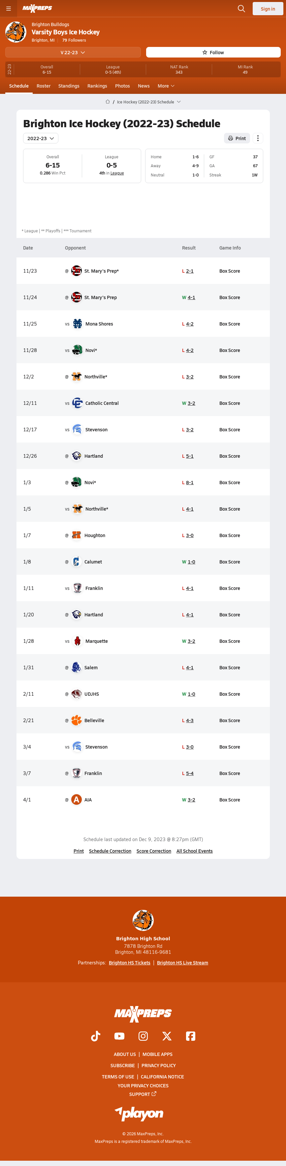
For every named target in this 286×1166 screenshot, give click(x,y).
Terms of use (118, 1076)
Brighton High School (143, 926)
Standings (68, 85)
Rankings (97, 85)
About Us (125, 1054)
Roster (43, 85)
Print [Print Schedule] (237, 138)
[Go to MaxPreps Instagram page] (143, 1037)
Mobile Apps (158, 1054)
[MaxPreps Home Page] (107, 102)
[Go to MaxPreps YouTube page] (119, 1037)
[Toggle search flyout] (241, 8)
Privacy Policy (159, 1065)
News (144, 85)
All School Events (194, 851)
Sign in (268, 8)
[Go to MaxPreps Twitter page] (167, 1037)
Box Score (229, 270)
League (117, 172)
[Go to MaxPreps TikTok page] (95, 1037)
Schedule (19, 85)
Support (143, 1094)
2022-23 (40, 138)
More (165, 85)
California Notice (162, 1076)
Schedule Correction (110, 851)
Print (79, 851)
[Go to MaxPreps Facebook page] (190, 1037)
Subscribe (123, 1065)
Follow (213, 52)
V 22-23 (73, 52)
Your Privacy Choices (143, 1085)
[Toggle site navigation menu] (8, 8)
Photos (122, 85)
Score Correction (154, 850)
